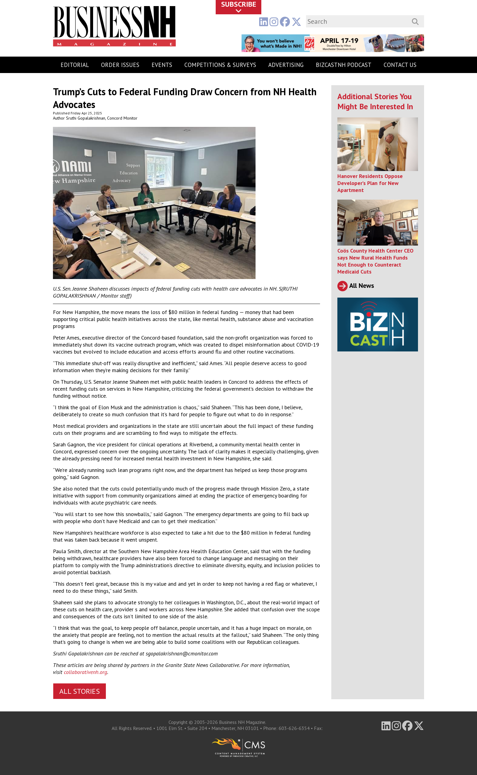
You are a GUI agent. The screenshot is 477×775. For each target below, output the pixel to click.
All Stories (79, 691)
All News (355, 285)
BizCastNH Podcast (343, 64)
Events (161, 64)
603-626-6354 (294, 728)
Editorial (75, 64)
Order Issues (120, 64)
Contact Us (400, 64)
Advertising (286, 64)
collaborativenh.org (85, 672)
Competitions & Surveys (220, 64)
